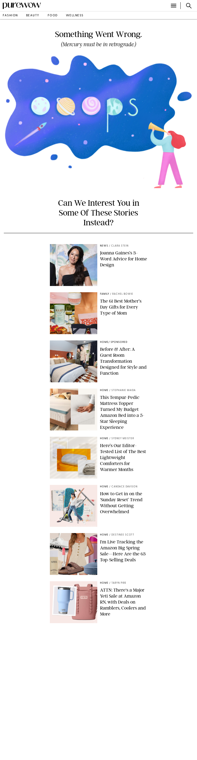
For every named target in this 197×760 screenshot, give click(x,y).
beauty (33, 15)
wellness (75, 15)
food (53, 15)
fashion (10, 15)
